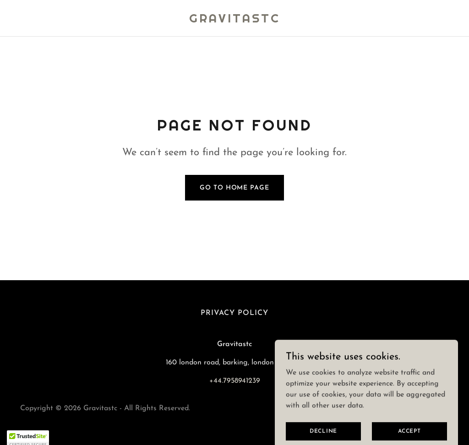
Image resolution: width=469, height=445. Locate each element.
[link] (234, 20)
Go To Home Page (234, 188)
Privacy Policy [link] (234, 313)
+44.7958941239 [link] (234, 381)
